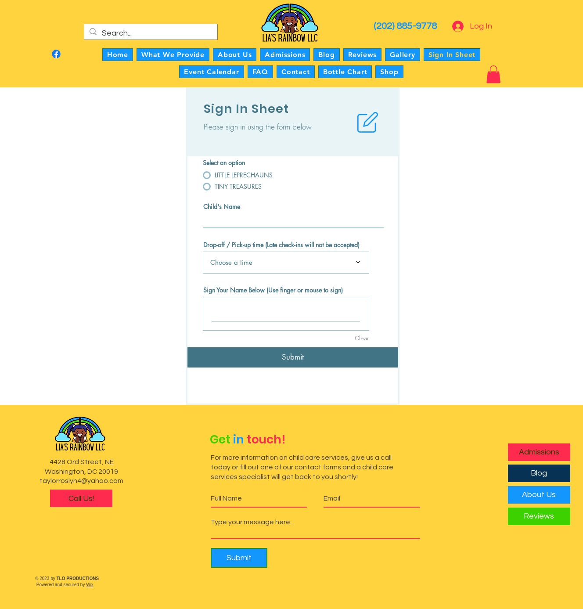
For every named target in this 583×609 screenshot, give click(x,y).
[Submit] (292, 357)
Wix (90, 584)
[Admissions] (539, 452)
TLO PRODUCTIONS (78, 578)
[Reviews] (539, 516)
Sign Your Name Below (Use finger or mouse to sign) (273, 290)
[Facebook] (56, 54)
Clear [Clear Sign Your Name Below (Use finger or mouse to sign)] (362, 338)
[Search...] (150, 33)
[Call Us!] (81, 498)
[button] (493, 74)
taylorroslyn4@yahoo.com (81, 480)
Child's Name (221, 207)
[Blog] (539, 473)
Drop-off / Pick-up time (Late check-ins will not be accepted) (281, 245)
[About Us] (539, 495)
